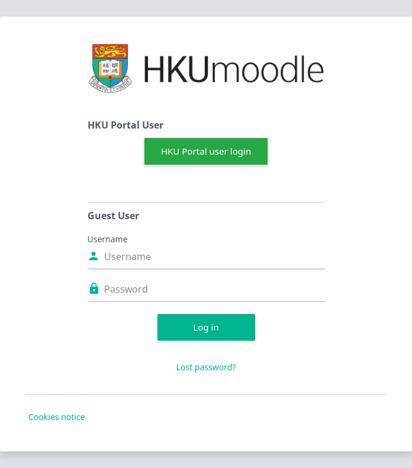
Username (108, 239)
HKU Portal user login (206, 151)
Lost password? (206, 367)
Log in (206, 327)
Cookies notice (56, 416)
